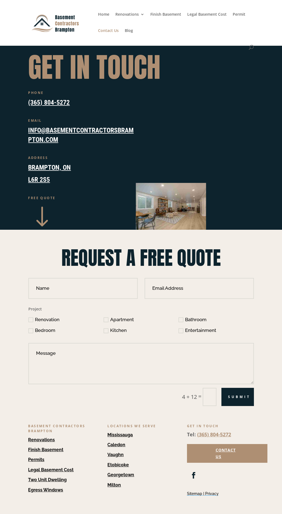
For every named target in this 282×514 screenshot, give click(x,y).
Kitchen (115, 330)
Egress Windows (45, 490)
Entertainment (197, 330)
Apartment (119, 320)
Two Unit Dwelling (47, 479)
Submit (239, 396)
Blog (129, 31)
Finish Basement (165, 14)
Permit (239, 14)
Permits (36, 459)
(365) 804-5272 (49, 102)
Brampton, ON (49, 167)
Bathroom (192, 320)
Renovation (43, 320)
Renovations (127, 14)
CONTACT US (226, 453)
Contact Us (108, 31)
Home (103, 14)
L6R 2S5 (39, 179)
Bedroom (41, 330)
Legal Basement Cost (207, 14)
